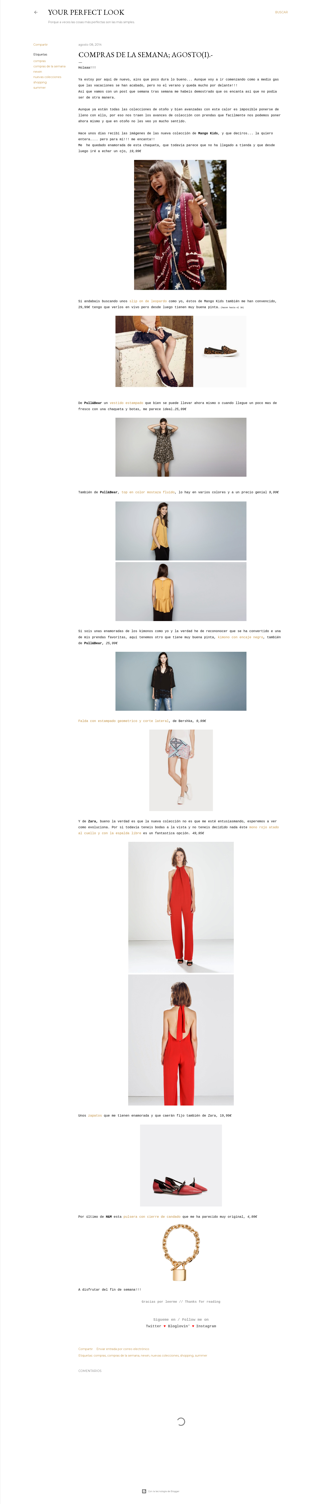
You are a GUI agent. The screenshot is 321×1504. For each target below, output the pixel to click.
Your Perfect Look (86, 12)
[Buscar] (281, 12)
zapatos (95, 1116)
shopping (40, 82)
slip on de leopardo (148, 301)
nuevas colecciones (47, 77)
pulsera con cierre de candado (151, 1217)
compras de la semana (49, 66)
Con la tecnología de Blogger (160, 1491)
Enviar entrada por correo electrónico (122, 1349)
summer (39, 87)
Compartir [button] (40, 44)
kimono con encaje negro (240, 637)
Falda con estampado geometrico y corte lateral (123, 721)
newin (37, 72)
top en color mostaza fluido (148, 492)
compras (39, 61)
